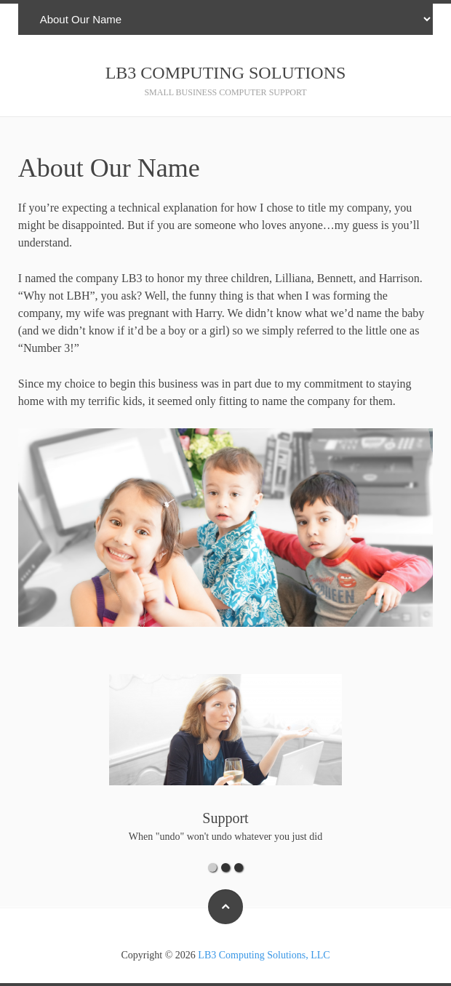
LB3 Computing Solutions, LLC (264, 955)
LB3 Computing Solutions (225, 72)
